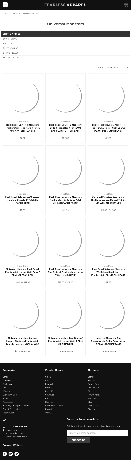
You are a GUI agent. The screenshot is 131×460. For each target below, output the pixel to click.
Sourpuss (49, 395)
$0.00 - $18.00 (10, 39)
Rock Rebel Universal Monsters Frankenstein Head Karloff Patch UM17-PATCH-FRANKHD (23, 128)
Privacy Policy (94, 384)
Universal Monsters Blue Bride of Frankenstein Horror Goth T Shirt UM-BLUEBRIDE (65, 341)
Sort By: (101, 68)
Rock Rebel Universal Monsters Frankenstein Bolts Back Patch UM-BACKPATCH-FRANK (65, 200)
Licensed (7, 381)
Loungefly (49, 384)
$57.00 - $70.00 (11, 58)
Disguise (49, 402)
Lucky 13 (49, 391)
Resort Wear (8, 413)
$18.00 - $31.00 (10, 44)
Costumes (7, 384)
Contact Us (93, 406)
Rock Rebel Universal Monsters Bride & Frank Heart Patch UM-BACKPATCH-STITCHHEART (65, 128)
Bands (5, 377)
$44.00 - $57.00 (11, 53)
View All (48, 413)
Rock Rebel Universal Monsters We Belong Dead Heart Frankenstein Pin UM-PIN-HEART (108, 272)
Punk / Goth (93, 388)
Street (91, 391)
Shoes (5, 398)
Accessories (8, 402)
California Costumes (54, 406)
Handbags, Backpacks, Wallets (16, 406)
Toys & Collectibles (11, 409)
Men (4, 388)
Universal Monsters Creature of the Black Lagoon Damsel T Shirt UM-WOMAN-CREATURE (108, 200)
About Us (92, 398)
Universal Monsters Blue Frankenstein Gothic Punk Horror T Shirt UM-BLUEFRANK (108, 341)
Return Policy (94, 395)
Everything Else (10, 395)
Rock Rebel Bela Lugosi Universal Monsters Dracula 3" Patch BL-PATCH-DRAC (22, 200)
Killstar (48, 381)
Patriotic (91, 381)
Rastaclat (49, 409)
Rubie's (48, 388)
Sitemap (91, 409)
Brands (91, 377)
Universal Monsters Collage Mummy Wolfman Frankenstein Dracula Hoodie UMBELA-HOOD (22, 341)
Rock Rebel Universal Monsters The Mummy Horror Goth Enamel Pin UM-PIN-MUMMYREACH (108, 128)
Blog (90, 402)
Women (6, 391)
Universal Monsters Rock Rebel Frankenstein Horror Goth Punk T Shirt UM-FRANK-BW (22, 272)
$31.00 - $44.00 (10, 48)
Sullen (48, 377)
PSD (47, 398)
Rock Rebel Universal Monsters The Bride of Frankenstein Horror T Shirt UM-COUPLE (65, 272)
